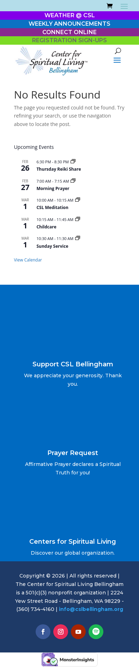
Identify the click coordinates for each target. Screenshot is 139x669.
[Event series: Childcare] (77, 219)
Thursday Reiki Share (58, 169)
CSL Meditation (52, 207)
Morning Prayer (52, 188)
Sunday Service (52, 246)
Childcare (46, 227)
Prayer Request (72, 453)
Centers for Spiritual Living (72, 541)
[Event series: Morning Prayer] (73, 181)
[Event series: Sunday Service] (77, 238)
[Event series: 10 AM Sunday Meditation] (77, 200)
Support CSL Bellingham (72, 364)
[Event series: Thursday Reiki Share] (73, 161)
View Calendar (28, 260)
